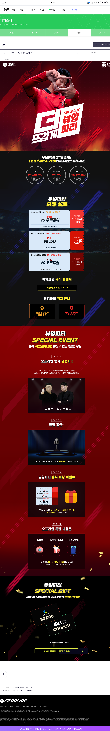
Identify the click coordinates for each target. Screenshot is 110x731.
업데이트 (56, 33)
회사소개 (1, 706)
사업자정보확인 (56, 711)
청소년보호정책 (33, 706)
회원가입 (96, 3)
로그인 (104, 3)
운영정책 (45, 706)
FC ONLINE (6, 9)
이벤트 (79, 33)
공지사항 (11, 33)
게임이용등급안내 (18, 706)
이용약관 (11, 706)
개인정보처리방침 (26, 706)
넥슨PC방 (40, 706)
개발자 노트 (34, 33)
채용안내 (6, 706)
